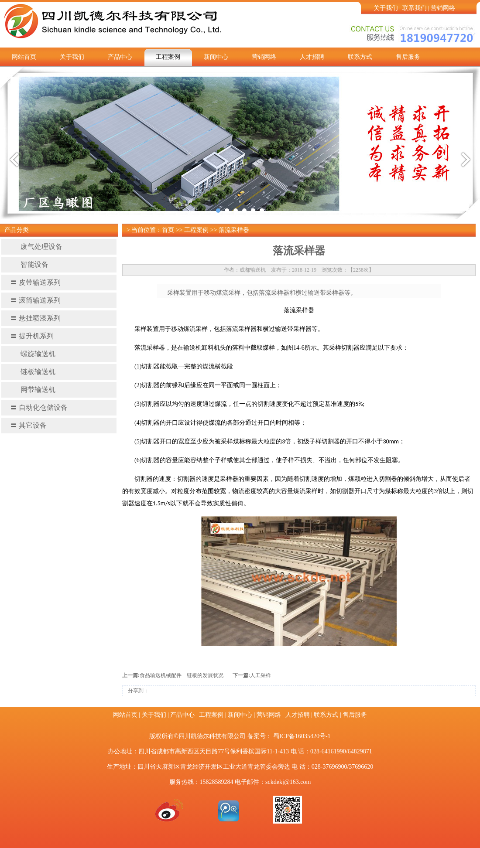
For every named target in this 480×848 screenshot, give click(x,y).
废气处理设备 (36, 246)
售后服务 (408, 57)
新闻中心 (216, 57)
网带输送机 (32, 389)
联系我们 (414, 8)
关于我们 (386, 8)
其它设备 (28, 425)
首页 (168, 230)
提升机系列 (32, 336)
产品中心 (120, 57)
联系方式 (360, 57)
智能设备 (29, 264)
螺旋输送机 (32, 354)
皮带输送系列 (35, 282)
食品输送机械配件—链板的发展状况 (181, 675)
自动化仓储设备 (39, 407)
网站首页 (24, 57)
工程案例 (168, 57)
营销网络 (443, 8)
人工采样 (260, 675)
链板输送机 (32, 371)
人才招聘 (312, 57)
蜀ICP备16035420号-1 (301, 736)
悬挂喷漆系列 (35, 318)
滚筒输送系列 (35, 300)
